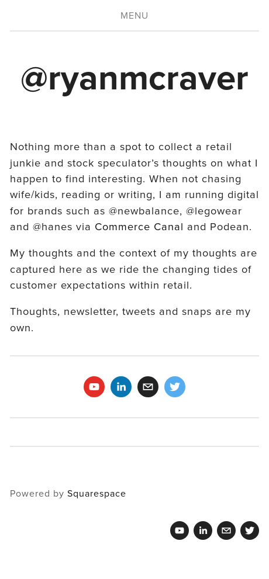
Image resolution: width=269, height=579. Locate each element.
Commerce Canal (139, 226)
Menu (134, 15)
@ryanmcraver (134, 76)
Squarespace (96, 493)
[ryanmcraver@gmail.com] (147, 386)
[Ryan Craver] (94, 386)
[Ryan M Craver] (121, 386)
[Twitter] (174, 386)
